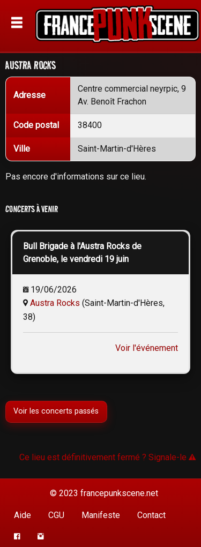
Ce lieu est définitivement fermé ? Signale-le (107, 457)
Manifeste (100, 515)
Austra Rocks (55, 303)
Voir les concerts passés (56, 411)
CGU (56, 515)
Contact (151, 515)
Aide (22, 515)
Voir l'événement (146, 348)
